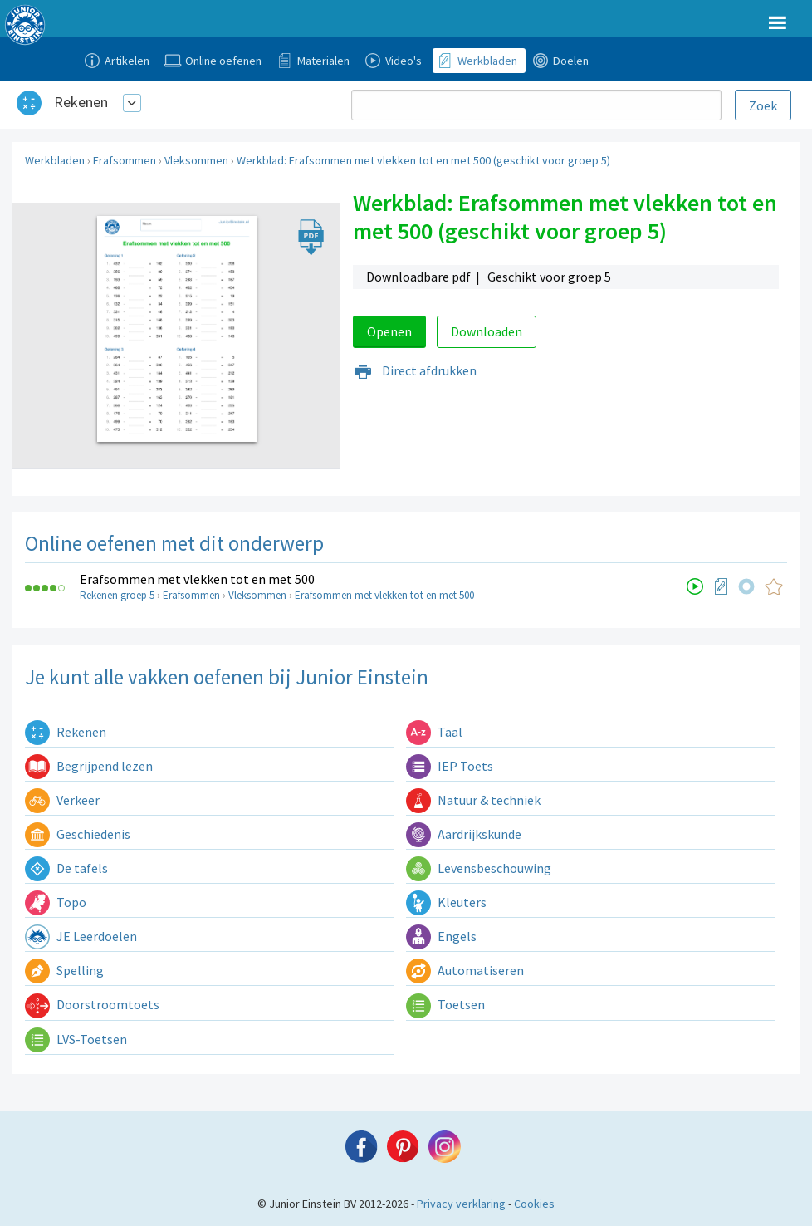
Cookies (534, 1203)
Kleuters (446, 902)
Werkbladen (55, 160)
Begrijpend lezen (89, 766)
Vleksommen (196, 160)
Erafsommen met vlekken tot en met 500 (197, 579)
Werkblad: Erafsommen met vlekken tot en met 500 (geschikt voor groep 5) (423, 160)
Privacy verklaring (461, 1203)
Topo (55, 902)
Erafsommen (124, 160)
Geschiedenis (77, 834)
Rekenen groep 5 (117, 595)
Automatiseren (465, 970)
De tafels (66, 868)
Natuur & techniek (473, 800)
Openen (389, 331)
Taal (434, 731)
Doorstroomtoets (92, 1004)
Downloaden (486, 331)
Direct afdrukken (415, 370)
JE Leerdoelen (81, 936)
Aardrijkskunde (463, 834)
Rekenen (81, 101)
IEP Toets (449, 766)
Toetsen (445, 1004)
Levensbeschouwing (478, 868)
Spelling (64, 970)
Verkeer (62, 800)
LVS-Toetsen (76, 1039)
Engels (441, 936)
